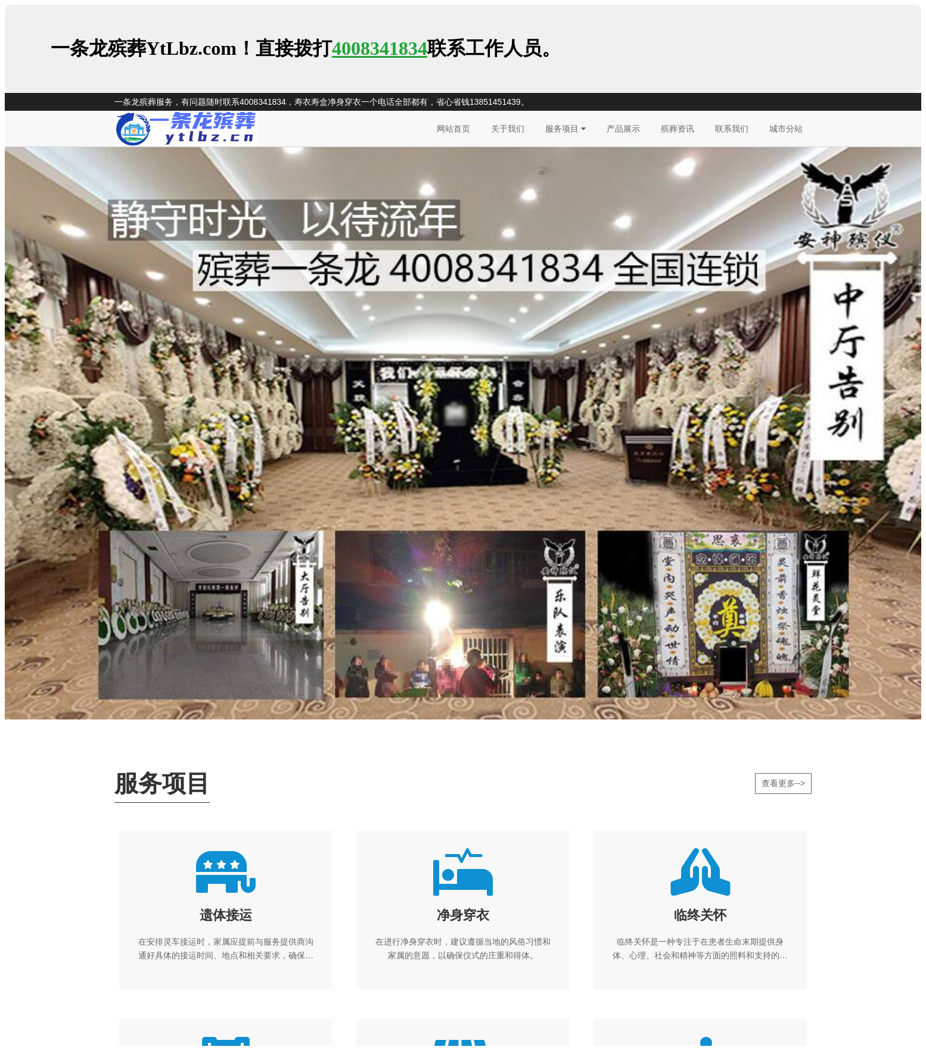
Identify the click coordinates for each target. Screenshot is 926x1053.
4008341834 (379, 48)
